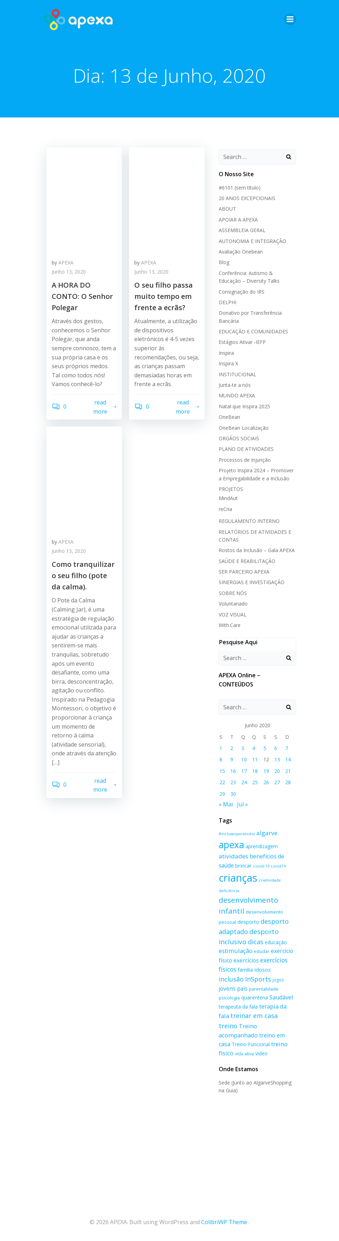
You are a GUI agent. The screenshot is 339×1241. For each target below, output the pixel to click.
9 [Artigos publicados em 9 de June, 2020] (231, 759)
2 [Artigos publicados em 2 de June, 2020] (231, 748)
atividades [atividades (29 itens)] (233, 856)
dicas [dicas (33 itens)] (255, 942)
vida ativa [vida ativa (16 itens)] (244, 1054)
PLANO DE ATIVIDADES (246, 449)
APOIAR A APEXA (238, 219)
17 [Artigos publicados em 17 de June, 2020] (244, 771)
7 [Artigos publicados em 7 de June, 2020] (286, 748)
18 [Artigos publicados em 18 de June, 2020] (255, 771)
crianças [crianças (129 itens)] (238, 878)
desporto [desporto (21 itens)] (248, 922)
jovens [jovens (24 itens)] (227, 988)
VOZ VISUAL (233, 614)
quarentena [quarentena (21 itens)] (254, 997)
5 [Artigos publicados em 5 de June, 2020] (264, 748)
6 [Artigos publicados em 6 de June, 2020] (275, 748)
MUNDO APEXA (237, 395)
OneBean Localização (244, 427)
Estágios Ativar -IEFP (242, 342)
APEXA (65, 262)
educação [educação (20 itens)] (276, 942)
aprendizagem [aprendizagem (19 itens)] (261, 846)
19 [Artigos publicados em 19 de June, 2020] (266, 771)
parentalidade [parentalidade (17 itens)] (264, 989)
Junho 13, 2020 (69, 271)
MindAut (228, 498)
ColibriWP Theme (224, 1222)
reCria (225, 509)
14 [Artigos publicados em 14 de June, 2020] (288, 759)
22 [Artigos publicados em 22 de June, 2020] (222, 782)
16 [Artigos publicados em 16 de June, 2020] (233, 771)
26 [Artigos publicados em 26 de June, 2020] (266, 782)
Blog (224, 262)
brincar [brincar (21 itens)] (243, 865)
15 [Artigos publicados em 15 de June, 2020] (222, 771)
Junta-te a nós (235, 385)
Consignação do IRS (241, 291)
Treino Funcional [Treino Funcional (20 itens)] (251, 1044)
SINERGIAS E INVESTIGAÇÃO (251, 582)
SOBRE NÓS (233, 593)
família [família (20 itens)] (245, 969)
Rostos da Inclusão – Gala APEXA (257, 550)
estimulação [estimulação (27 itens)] (235, 951)
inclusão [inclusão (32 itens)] (231, 979)
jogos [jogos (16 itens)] (278, 980)
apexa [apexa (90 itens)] (231, 844)
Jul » (242, 804)
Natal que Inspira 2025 (244, 406)
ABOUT (227, 208)
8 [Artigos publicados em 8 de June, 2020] (220, 759)
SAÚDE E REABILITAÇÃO (247, 561)
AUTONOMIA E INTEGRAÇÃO (252, 241)
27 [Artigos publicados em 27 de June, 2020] (277, 782)
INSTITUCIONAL (237, 374)
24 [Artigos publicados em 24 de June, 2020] (244, 782)
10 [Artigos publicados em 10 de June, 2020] (244, 759)
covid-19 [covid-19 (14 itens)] (261, 866)
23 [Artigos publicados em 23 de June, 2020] (233, 782)
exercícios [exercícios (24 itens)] (246, 960)
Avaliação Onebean (241, 251)
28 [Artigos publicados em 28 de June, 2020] (288, 782)
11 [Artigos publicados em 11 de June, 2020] (255, 759)
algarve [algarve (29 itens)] (266, 833)
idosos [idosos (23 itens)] (262, 969)
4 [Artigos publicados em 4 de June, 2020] (253, 748)
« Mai (226, 804)
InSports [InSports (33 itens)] (258, 979)
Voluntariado (233, 603)
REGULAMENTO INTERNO (249, 521)
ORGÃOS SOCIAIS (239, 438)
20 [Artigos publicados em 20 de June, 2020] (277, 771)
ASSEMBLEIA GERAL (242, 230)
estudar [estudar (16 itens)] (261, 951)
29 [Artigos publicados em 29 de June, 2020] (222, 794)
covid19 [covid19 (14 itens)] (278, 866)
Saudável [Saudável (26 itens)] (281, 997)
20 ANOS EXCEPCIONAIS (247, 198)
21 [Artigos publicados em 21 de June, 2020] (288, 771)
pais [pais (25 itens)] (242, 988)
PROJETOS (231, 489)
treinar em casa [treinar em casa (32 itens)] (254, 1015)
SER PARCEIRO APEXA (244, 571)
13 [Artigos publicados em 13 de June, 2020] (277, 759)
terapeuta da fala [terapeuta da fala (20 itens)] (238, 1006)
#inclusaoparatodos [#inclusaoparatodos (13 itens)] (237, 833)
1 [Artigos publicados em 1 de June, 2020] (220, 748)
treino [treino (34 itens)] (228, 1025)
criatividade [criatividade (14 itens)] (270, 880)
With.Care (230, 625)
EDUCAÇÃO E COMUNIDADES (253, 331)
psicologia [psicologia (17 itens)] (229, 997)
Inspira (226, 353)
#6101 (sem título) (240, 187)
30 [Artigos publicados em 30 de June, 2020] (233, 794)
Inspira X (228, 363)
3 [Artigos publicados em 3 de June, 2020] (242, 748)
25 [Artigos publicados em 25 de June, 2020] (255, 782)
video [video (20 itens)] (261, 1053)
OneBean (229, 417)
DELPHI (227, 302)
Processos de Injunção (245, 459)
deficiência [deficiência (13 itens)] (229, 890)
